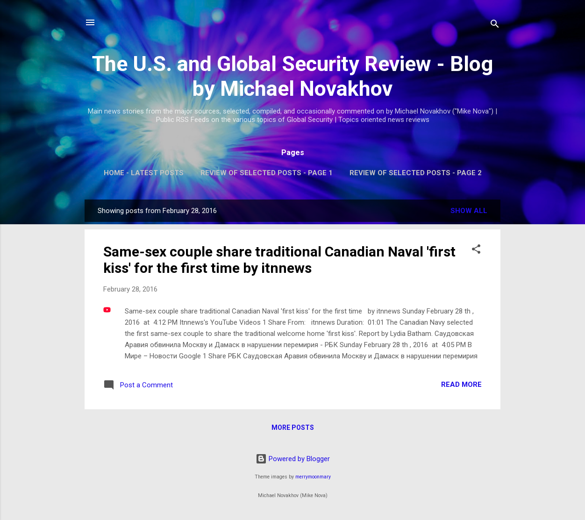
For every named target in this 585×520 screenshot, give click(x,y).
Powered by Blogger (293, 459)
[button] (476, 250)
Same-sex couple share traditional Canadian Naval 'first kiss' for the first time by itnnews (279, 259)
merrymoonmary (313, 477)
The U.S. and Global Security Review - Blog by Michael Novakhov (292, 76)
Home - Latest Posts (144, 173)
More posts (292, 427)
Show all (468, 211)
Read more (461, 384)
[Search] (494, 25)
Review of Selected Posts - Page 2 (416, 173)
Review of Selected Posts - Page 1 (266, 173)
